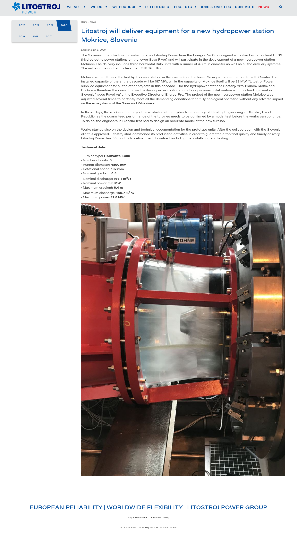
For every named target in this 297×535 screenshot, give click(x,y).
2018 (35, 36)
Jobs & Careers (216, 6)
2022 (36, 25)
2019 (22, 36)
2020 (64, 25)
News (93, 21)
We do (97, 6)
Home (84, 21)
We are (74, 6)
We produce (124, 6)
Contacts (244, 6)
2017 (49, 36)
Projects (183, 6)
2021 (50, 25)
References (157, 6)
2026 (22, 25)
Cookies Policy (160, 517)
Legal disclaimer (137, 517)
